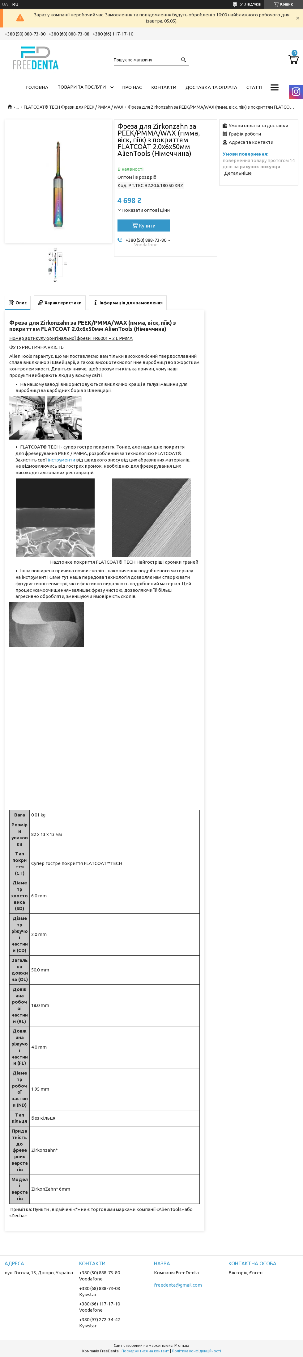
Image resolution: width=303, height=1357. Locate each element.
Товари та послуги (82, 87)
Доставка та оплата (211, 87)
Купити (147, 225)
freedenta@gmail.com (178, 1285)
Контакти (163, 87)
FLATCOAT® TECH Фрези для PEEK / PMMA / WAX (73, 107)
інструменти (61, 459)
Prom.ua (181, 1345)
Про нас (132, 87)
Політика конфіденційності (196, 1351)
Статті (254, 87)
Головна (37, 87)
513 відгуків (250, 4)
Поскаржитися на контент (145, 1351)
